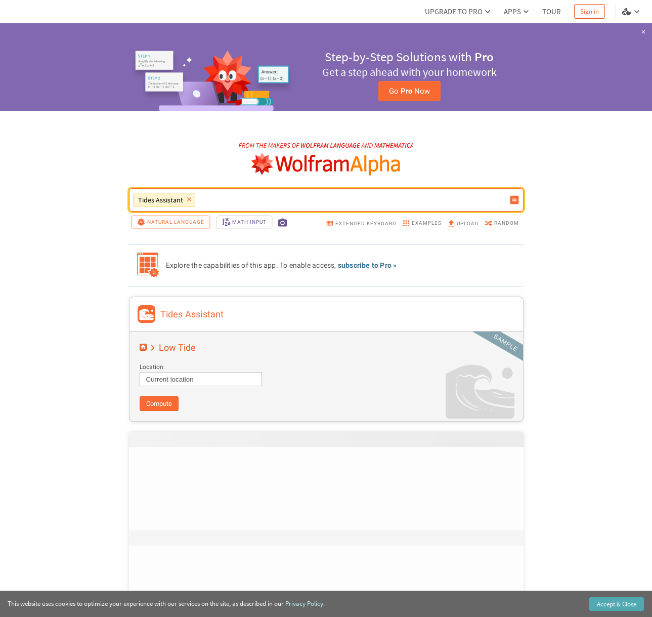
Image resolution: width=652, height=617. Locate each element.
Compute (159, 403)
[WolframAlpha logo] (326, 164)
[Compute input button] (514, 200)
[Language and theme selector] (631, 11)
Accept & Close (616, 604)
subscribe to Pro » (367, 265)
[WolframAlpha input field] (352, 200)
